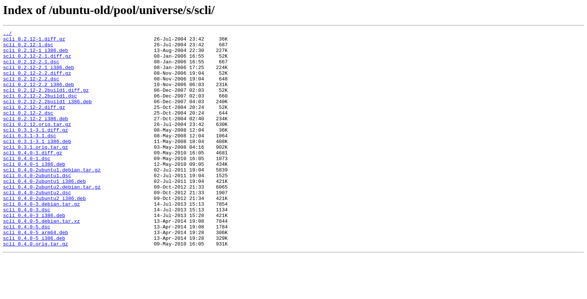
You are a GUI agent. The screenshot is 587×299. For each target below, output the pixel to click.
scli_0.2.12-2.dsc (28, 129)
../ (7, 34)
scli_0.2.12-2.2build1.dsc (40, 109)
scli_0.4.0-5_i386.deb (34, 280)
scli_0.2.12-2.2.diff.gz (37, 82)
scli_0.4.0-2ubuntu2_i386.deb (44, 232)
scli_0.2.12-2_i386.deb (35, 136)
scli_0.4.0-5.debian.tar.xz (41, 259)
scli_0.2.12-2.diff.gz (34, 123)
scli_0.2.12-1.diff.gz (34, 41)
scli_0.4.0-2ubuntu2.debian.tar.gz (51, 218)
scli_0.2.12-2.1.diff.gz (37, 61)
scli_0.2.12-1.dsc (28, 47)
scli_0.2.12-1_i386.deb (35, 54)
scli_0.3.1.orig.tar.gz (35, 170)
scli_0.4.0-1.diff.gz (32, 177)
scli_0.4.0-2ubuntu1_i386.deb (44, 211)
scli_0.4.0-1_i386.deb (34, 191)
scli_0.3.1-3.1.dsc (29, 157)
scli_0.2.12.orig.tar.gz (37, 143)
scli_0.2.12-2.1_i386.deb (38, 75)
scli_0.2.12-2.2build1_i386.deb (47, 116)
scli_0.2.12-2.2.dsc (31, 88)
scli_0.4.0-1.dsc (26, 184)
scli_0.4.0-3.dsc (26, 245)
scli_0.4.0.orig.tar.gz (35, 286)
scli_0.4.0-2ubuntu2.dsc (37, 225)
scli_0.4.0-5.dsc (26, 266)
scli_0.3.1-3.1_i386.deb (37, 164)
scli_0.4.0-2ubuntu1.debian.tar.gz (51, 198)
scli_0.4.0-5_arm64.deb (35, 273)
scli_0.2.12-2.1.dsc (31, 68)
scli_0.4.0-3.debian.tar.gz (41, 239)
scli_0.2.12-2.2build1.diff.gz (46, 102)
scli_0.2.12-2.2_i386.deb (38, 95)
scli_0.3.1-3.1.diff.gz (35, 150)
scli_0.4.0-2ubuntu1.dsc (37, 204)
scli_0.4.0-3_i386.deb (34, 252)
